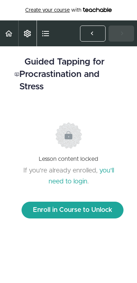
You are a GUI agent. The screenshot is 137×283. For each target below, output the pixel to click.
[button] (9, 33)
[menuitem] (27, 33)
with (68, 10)
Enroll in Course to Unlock (72, 210)
